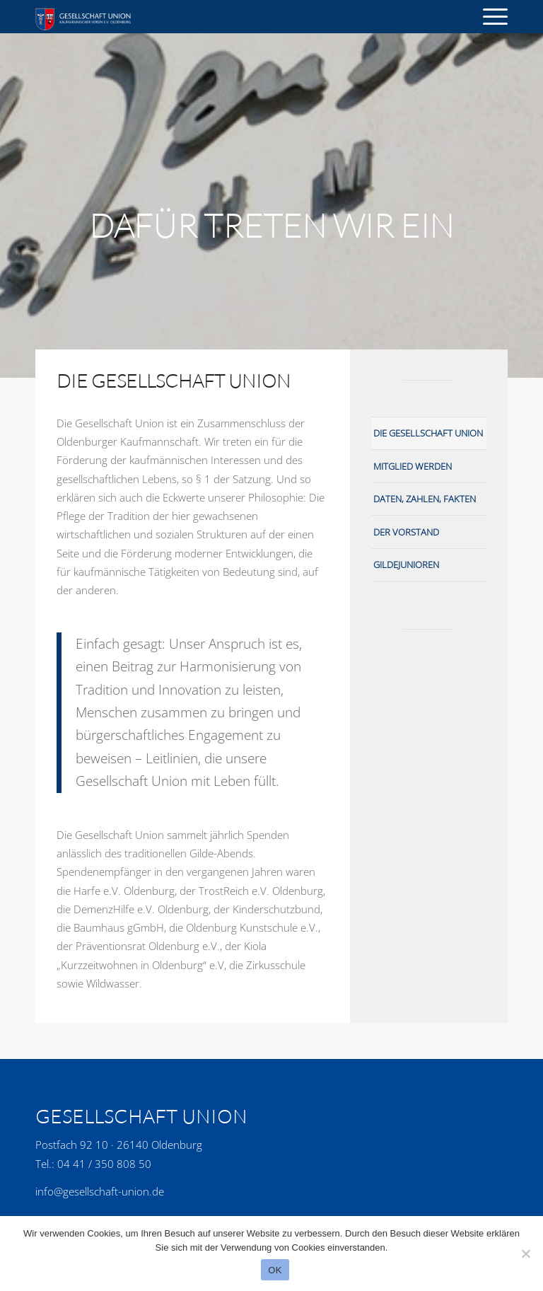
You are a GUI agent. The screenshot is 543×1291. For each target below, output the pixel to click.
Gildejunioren (406, 564)
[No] (525, 1253)
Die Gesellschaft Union (428, 433)
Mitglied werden (412, 466)
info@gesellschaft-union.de (99, 1191)
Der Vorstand (406, 532)
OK (274, 1270)
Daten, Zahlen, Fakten (424, 498)
